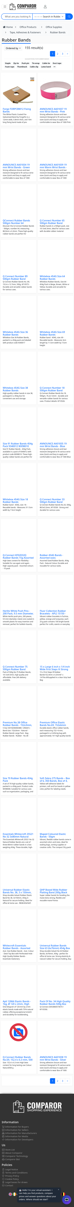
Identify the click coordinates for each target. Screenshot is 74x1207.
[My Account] (45, 7)
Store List (8, 1149)
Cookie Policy (10, 1179)
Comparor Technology (15, 1156)
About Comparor (12, 1152)
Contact (7, 1185)
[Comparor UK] (22, 6)
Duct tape (57, 63)
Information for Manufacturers (19, 1133)
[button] (5, 7)
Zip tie (16, 63)
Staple (7, 63)
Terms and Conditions (15, 1172)
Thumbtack (22, 67)
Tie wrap (35, 63)
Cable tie (46, 63)
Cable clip (34, 67)
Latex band (46, 67)
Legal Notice (10, 1169)
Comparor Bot (11, 1159)
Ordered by (12, 48)
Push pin (25, 63)
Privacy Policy (10, 1175)
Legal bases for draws (15, 1182)
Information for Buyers (15, 1126)
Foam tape (9, 67)
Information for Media (15, 1136)
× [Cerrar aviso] (58, 1189)
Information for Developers (17, 1139)
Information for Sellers (15, 1129)
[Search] (69, 16)
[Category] (49, 16)
